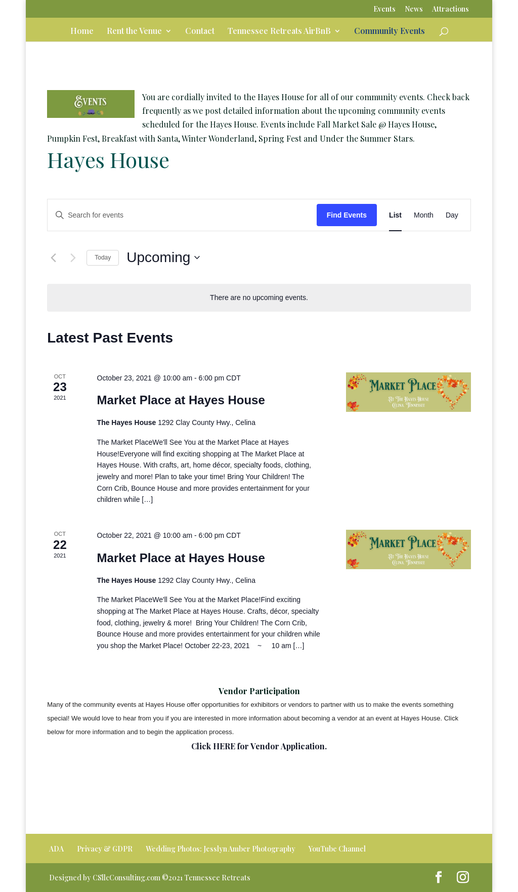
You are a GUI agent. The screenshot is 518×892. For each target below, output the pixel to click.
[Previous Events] (53, 257)
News (414, 10)
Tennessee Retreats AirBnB (279, 31)
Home (82, 31)
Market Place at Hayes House (181, 400)
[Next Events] (73, 257)
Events (384, 10)
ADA (56, 849)
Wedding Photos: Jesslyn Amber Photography (220, 849)
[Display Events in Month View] (424, 215)
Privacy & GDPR (105, 849)
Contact (199, 31)
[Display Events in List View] (395, 215)
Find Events (347, 215)
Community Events (389, 31)
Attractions (450, 10)
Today (103, 257)
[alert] (259, 298)
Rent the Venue (134, 31)
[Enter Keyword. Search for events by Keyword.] (182, 215)
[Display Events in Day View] (452, 215)
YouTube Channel (337, 849)
